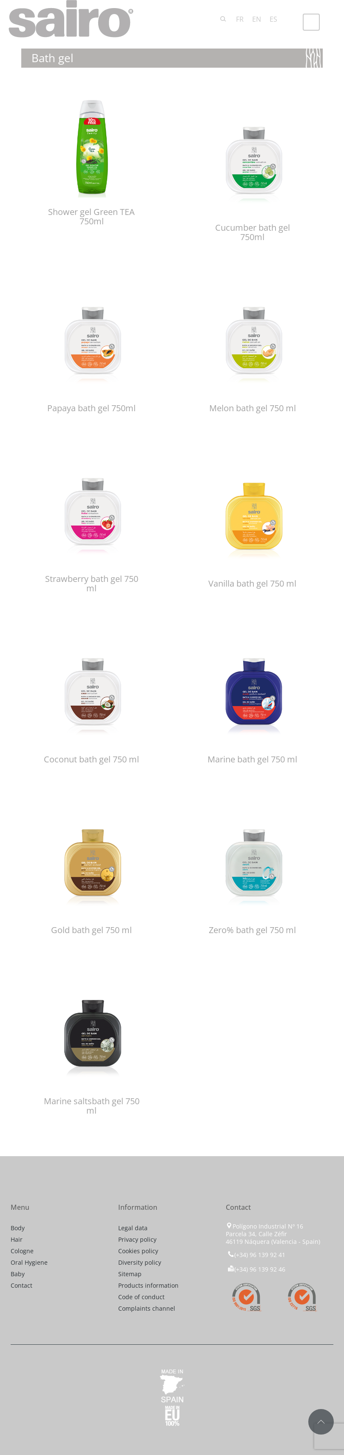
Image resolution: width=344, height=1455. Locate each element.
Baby (18, 1274)
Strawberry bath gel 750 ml (91, 583)
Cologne (22, 1251)
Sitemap (130, 1274)
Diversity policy (139, 1262)
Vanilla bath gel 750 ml (252, 583)
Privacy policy (137, 1239)
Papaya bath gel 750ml (91, 408)
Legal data (133, 1228)
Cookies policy (138, 1251)
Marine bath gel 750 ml (252, 759)
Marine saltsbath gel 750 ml (91, 1105)
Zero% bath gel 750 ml (252, 930)
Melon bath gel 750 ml (252, 408)
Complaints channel (146, 1308)
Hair (17, 1239)
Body (18, 1228)
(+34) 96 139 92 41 (255, 1255)
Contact (21, 1285)
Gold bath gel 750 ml (91, 930)
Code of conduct (141, 1297)
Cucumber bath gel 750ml (252, 232)
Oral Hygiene (29, 1262)
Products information (148, 1285)
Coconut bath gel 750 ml (91, 759)
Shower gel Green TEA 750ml (91, 216)
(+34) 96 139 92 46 (256, 1269)
